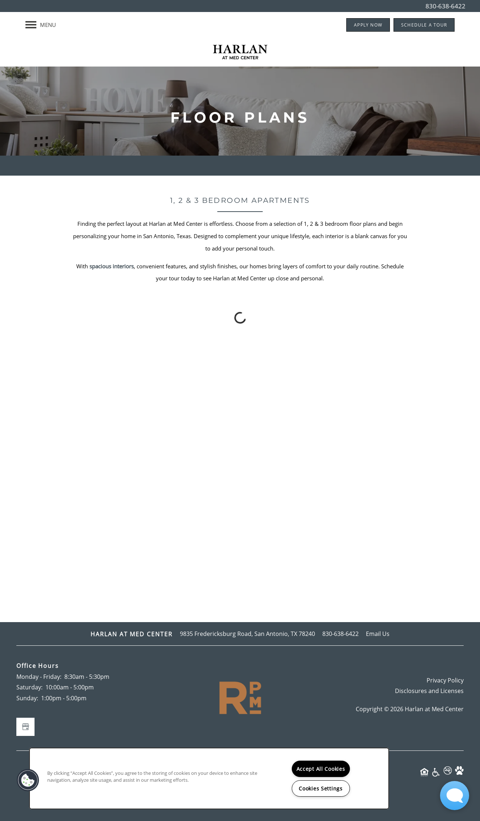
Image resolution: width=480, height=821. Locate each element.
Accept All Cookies (321, 768)
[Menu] (40, 24)
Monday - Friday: (38, 676)
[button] (368, 25)
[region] (209, 778)
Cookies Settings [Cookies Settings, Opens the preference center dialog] (321, 788)
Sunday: (27, 698)
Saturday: (29, 687)
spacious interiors (111, 266)
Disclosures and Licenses (429, 690)
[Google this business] (25, 727)
